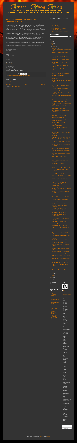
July (53, 273)
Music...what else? (54, 301)
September (54, 48)
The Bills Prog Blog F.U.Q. (56, 29)
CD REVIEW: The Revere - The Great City (60, 262)
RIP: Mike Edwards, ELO (57, 246)
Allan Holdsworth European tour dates (59, 76)
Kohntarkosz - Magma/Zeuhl (53, 295)
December (54, 44)
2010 (52, 43)
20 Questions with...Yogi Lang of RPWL (59, 242)
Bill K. (64, 290)
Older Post (43, 84)
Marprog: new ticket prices (57, 120)
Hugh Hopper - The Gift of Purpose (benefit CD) (61, 137)
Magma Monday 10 (55, 185)
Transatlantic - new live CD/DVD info (59, 208)
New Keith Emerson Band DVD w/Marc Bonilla (61, 216)
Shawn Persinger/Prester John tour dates (60, 186)
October (54, 46)
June (53, 275)
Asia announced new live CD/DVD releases (60, 172)
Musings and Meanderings (53, 313)
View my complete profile (66, 294)
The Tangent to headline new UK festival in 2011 (61, 101)
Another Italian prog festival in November (60, 156)
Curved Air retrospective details (58, 75)
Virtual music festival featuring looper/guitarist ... (61, 150)
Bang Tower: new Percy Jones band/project (60, 52)
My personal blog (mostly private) (54, 316)
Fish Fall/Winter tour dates (57, 151)
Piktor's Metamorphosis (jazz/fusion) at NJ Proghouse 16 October (21, 20)
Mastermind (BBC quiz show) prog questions (60, 59)
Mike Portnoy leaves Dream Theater (59, 221)
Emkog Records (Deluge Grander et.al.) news (60, 251)
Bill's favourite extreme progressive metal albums (61, 146)
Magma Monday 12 (55, 78)
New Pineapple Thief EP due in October (59, 225)
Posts (64, 426)
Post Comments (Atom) (15, 86)
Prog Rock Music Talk (55, 299)
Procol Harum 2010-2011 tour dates (59, 115)
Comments (65, 428)
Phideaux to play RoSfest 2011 (58, 163)
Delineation (53, 311)
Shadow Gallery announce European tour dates (61, 258)
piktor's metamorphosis (26, 75)
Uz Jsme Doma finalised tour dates (58, 122)
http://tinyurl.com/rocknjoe (15, 57)
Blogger (48, 436)
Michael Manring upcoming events (58, 108)
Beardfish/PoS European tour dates (59, 203)
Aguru (40, 436)
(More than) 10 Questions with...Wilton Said (60, 73)
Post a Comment (10, 81)
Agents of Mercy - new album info (58, 173)
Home (26, 84)
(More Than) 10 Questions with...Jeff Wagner (60, 148)
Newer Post (8, 84)
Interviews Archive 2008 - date (56, 26)
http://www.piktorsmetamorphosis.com (13, 63)
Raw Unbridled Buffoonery (54, 318)
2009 (52, 277)
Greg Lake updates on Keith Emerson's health (61, 99)
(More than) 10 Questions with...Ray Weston (60, 119)
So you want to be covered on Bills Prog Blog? (60, 31)
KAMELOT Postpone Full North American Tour (61, 235)
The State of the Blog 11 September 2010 (60, 199)
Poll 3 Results (54, 135)
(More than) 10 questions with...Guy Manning (60, 98)
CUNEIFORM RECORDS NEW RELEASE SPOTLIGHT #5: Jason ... (60, 183)
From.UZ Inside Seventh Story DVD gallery (60, 269)
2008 (52, 279)
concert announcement (13, 75)
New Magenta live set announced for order (60, 124)
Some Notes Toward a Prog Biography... (58, 28)
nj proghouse (19, 75)
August (53, 271)
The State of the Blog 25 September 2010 (60, 88)
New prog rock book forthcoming (58, 117)
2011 (52, 41)
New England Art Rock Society (54, 298)
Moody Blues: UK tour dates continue (59, 212)
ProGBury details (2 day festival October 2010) (61, 167)
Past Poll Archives (54, 25)
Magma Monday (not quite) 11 (57, 125)
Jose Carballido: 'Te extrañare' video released (60, 61)
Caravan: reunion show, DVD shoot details (60, 178)
